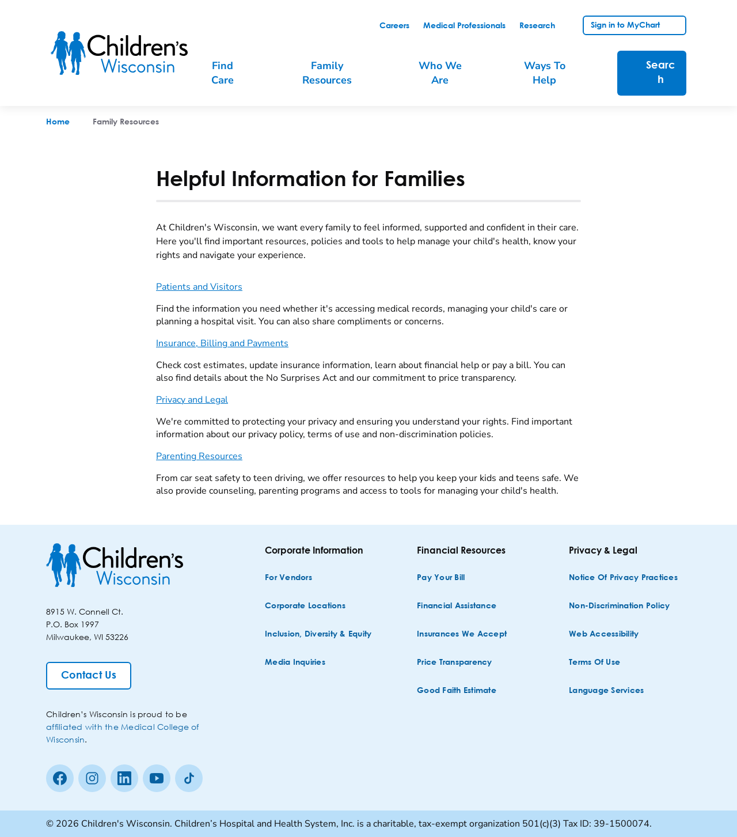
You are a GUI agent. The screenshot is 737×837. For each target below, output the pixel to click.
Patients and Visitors (199, 287)
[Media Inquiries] (295, 663)
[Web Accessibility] (604, 634)
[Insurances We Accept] (462, 634)
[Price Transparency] (454, 663)
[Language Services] (606, 691)
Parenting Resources (199, 456)
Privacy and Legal (192, 399)
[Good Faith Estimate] (456, 691)
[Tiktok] (189, 778)
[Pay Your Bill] (441, 578)
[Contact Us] (88, 676)
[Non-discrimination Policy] (619, 606)
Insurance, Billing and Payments (222, 343)
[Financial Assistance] (456, 606)
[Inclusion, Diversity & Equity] (318, 634)
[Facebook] (60, 778)
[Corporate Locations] (305, 606)
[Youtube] (156, 778)
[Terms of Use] (594, 663)
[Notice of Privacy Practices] (623, 578)
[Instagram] (92, 778)
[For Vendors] (288, 578)
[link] (394, 26)
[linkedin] (124, 778)
